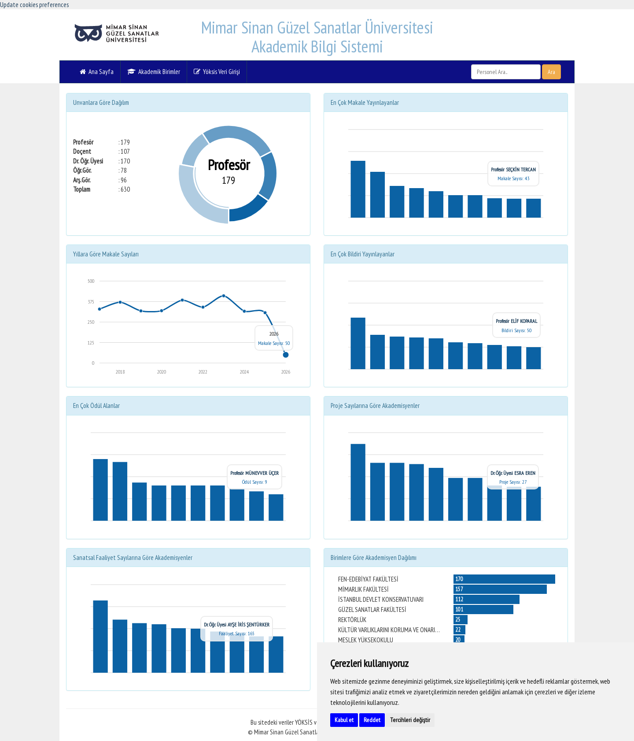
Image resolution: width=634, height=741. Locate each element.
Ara (551, 72)
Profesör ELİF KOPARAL (516, 321)
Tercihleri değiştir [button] (410, 720)
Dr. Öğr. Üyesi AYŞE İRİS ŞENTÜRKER (236, 624)
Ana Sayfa (97, 71)
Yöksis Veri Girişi (217, 71)
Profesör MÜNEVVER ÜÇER (254, 473)
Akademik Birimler (153, 71)
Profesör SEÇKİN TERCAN (513, 169)
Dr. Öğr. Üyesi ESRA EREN (512, 473)
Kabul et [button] (344, 720)
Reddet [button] (372, 720)
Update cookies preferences (34, 4)
